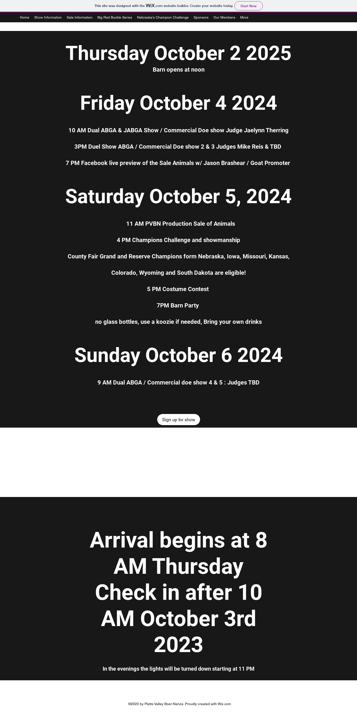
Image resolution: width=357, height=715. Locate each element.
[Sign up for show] (178, 419)
